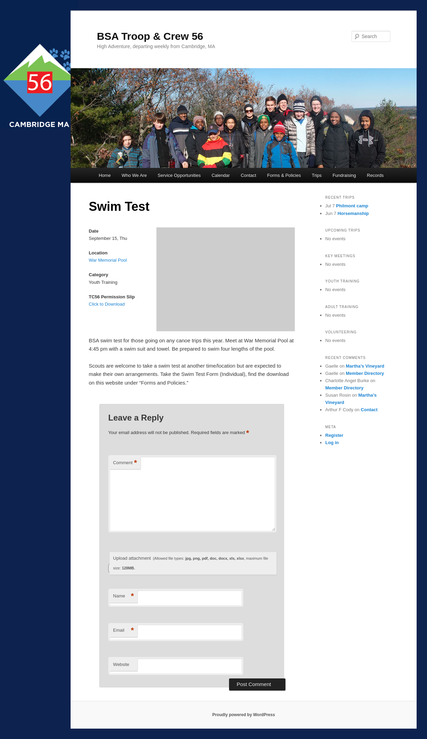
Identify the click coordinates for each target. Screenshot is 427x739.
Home (105, 175)
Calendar (220, 175)
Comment (125, 463)
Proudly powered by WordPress (243, 714)
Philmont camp (352, 205)
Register (334, 435)
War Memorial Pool (108, 260)
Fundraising (344, 175)
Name (123, 596)
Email (123, 630)
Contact (248, 175)
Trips (316, 175)
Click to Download (107, 304)
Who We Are (134, 175)
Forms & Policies (284, 175)
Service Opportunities (179, 175)
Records (375, 175)
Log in (332, 442)
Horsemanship (353, 213)
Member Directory (365, 373)
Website (121, 664)
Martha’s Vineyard (365, 366)
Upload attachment (190, 563)
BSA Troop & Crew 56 (150, 36)
